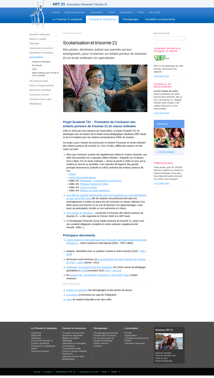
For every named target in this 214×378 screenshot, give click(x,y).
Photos (140, 12)
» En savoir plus (161, 76)
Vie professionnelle (38, 81)
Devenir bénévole (163, 361)
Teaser (72, 174)
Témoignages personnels (105, 333)
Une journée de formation (79, 213)
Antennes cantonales (75, 12)
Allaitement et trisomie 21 (41, 48)
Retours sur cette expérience (95, 190)
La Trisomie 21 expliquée (67, 19)
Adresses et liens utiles (40, 99)
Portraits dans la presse (104, 335)
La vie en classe (88, 187)
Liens (34, 69)
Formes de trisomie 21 (42, 340)
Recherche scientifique (40, 90)
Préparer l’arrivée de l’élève (94, 184)
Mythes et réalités (37, 39)
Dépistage (34, 43)
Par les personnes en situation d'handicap (103, 339)
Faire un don (161, 358)
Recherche (67, 353)
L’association (96, 12)
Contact (111, 12)
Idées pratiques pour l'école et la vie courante (45, 74)
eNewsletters (126, 12)
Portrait (128, 333)
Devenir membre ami (165, 355)
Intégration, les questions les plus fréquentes (89, 267)
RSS (104, 371)
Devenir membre (163, 353)
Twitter (114, 371)
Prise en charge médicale (41, 85)
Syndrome (36, 333)
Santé (34, 348)
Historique (36, 338)
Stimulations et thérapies (41, 52)
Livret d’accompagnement (82, 177)
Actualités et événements (160, 19)
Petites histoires (101, 343)
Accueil (56, 12)
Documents (37, 65)
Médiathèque (35, 103)
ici (83, 227)
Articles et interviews (41, 62)
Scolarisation (36, 57)
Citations (97, 346)
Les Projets (154, 12)
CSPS (82, 270)
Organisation (131, 335)
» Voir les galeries (165, 151)
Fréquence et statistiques (43, 346)
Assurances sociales (39, 94)
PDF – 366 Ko (112, 270)
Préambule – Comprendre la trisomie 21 (101, 180)
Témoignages (130, 19)
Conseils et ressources (102, 19)
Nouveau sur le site (89, 371)
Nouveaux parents (40, 351)
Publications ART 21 (65, 371)
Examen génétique (40, 343)
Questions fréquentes (39, 34)
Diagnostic (36, 335)
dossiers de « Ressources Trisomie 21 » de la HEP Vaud (99, 275)
